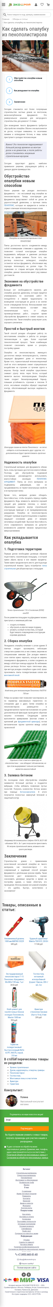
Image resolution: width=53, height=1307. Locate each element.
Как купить (26, 1214)
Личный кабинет (36, 4)
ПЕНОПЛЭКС (9, 205)
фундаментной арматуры (29, 721)
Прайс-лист (26, 1231)
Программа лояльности (26, 1221)
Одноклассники (29, 1275)
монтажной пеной (11, 675)
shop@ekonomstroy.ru (26, 1259)
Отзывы (26, 1240)
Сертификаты (26, 1229)
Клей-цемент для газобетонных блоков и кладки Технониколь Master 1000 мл (14, 1013)
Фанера (26, 1185)
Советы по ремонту (26, 1242)
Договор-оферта (26, 1244)
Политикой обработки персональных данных (26, 1155)
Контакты (26, 1198)
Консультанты (26, 1208)
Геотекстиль (15, 1075)
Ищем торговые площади (26, 1194)
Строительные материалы (26, 1173)
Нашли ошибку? (26, 1264)
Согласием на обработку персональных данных (27, 1157)
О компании (26, 1191)
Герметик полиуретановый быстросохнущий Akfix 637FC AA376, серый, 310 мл (14, 1050)
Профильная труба (26, 1182)
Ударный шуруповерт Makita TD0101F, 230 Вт (38, 940)
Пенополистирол (17, 1073)
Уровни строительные (19, 1067)
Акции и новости (26, 1203)
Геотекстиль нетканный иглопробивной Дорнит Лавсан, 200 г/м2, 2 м (38, 979)
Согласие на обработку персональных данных (26, 1249)
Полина (24, 1097)
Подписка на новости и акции (26, 1233)
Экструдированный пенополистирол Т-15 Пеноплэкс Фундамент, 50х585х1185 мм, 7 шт (14, 978)
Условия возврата (26, 1226)
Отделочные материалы (26, 1175)
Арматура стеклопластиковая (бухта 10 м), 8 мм (38, 1012)
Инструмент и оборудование (27, 1180)
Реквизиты (26, 1196)
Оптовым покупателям (26, 1224)
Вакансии (26, 1201)
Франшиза (27, 1206)
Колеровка (26, 1219)
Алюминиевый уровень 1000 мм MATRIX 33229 (14, 940)
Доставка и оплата (26, 1217)
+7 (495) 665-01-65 (28, 1254)
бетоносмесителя (27, 792)
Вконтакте (24, 1275)
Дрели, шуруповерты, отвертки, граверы (27, 1070)
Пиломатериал (26, 1178)
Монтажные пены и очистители (23, 1078)
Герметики (14, 1084)
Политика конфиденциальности (26, 1247)
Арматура (14, 1081)
